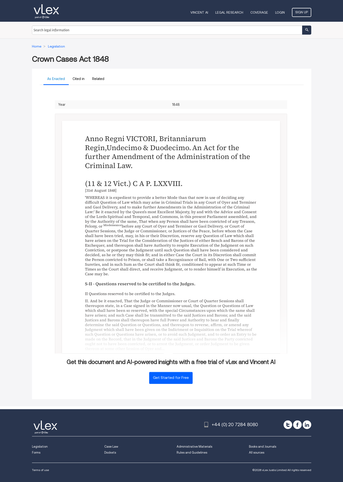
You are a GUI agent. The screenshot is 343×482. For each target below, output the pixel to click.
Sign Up (301, 12)
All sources (256, 452)
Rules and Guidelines (192, 452)
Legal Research (229, 12)
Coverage (259, 12)
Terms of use (40, 469)
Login (280, 12)
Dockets (110, 452)
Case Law (111, 446)
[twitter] (288, 424)
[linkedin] (307, 424)
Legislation (40, 446)
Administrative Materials (194, 446)
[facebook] (297, 424)
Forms (36, 452)
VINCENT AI (199, 12)
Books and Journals (262, 446)
